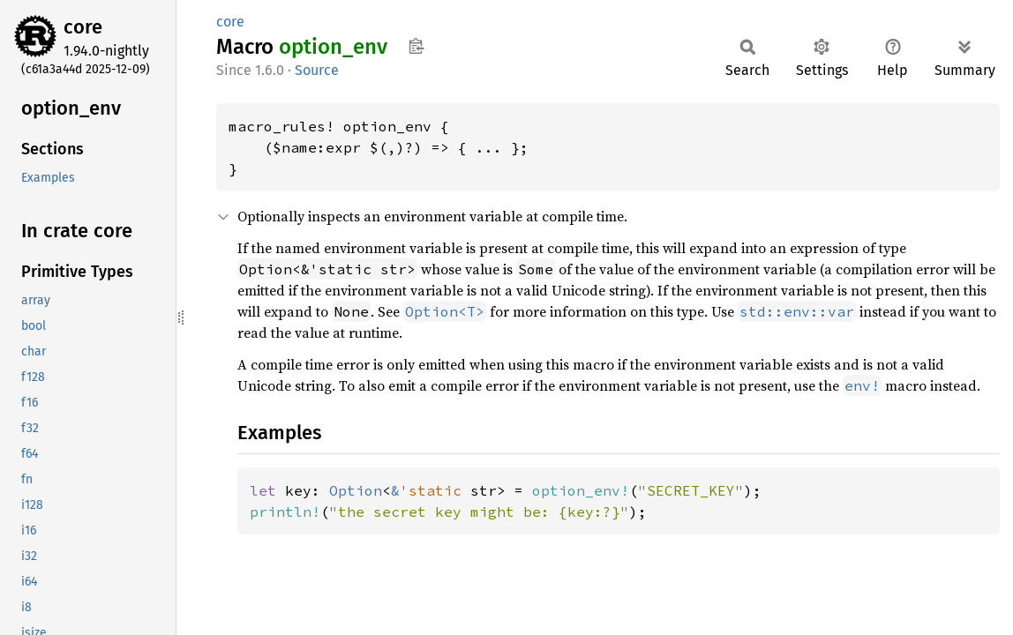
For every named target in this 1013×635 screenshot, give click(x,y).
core (83, 27)
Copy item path (416, 46)
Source (317, 70)
